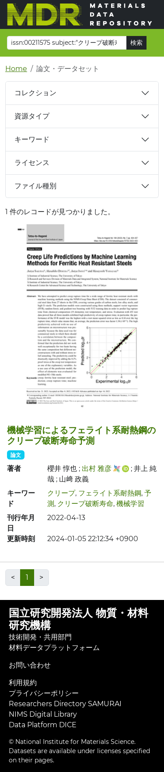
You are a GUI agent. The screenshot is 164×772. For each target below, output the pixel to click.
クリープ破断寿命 (85, 503)
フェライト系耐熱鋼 (109, 493)
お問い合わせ (30, 665)
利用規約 (23, 683)
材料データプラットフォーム (54, 647)
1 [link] (27, 577)
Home (16, 69)
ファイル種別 (35, 186)
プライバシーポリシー (44, 693)
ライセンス (31, 162)
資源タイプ (31, 116)
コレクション (35, 93)
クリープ (61, 493)
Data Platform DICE (43, 725)
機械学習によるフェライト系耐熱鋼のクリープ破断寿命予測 (81, 435)
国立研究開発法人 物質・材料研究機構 (78, 619)
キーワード (31, 139)
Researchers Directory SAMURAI (65, 704)
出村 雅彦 (97, 468)
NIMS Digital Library (43, 714)
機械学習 (130, 503)
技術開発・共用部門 (40, 637)
